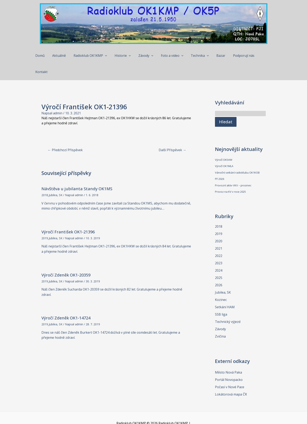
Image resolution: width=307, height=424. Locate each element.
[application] (106, 55)
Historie (123, 55)
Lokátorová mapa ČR (231, 378)
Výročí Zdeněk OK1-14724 (65, 301)
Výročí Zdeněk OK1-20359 (65, 258)
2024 (218, 254)
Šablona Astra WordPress (167, 412)
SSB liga (221, 298)
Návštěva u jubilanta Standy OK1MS (76, 172)
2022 (218, 239)
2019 (44, 222)
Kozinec (221, 283)
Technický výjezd (227, 305)
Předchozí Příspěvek (65, 133)
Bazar (217, 55)
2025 (218, 261)
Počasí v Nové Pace (229, 370)
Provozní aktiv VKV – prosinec (233, 169)
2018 (44, 179)
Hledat (225, 105)
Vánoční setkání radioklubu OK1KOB (237, 156)
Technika (197, 55)
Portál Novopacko (229, 363)
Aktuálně (61, 55)
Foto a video (170, 55)
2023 (218, 247)
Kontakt (262, 55)
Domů (43, 55)
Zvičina (220, 320)
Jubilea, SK (55, 179)
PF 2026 (219, 162)
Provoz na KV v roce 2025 (230, 175)
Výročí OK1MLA (224, 150)
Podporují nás (238, 55)
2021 (218, 232)
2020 (218, 225)
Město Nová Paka (228, 356)
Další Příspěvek (172, 133)
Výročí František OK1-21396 (68, 215)
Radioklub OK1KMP (91, 55)
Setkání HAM (225, 290)
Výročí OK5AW (223, 143)
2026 (218, 269)
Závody (145, 55)
